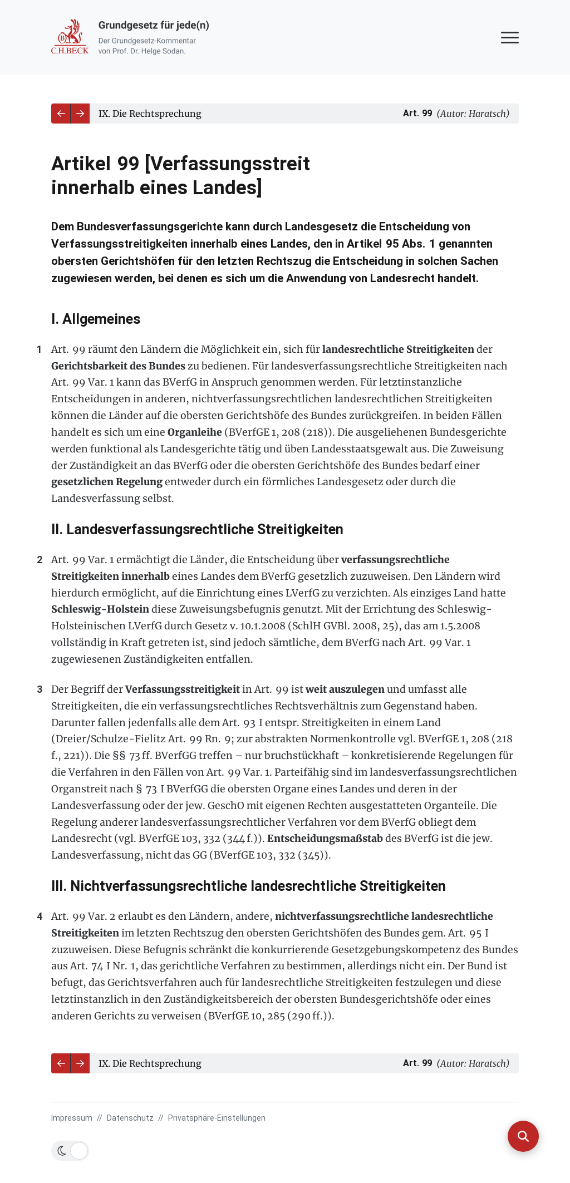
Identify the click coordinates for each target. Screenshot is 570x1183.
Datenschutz (130, 1117)
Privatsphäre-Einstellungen (217, 1117)
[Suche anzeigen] (523, 1136)
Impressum (71, 1117)
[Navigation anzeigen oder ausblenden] (510, 37)
